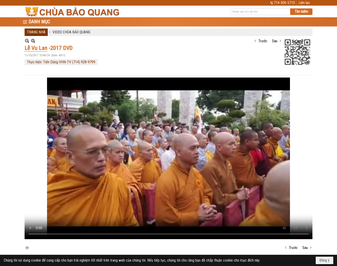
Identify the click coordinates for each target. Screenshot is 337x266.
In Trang (27, 247)
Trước (262, 41)
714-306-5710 (284, 2)
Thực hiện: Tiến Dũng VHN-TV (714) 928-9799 (61, 62)
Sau (274, 41)
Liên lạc (304, 2)
